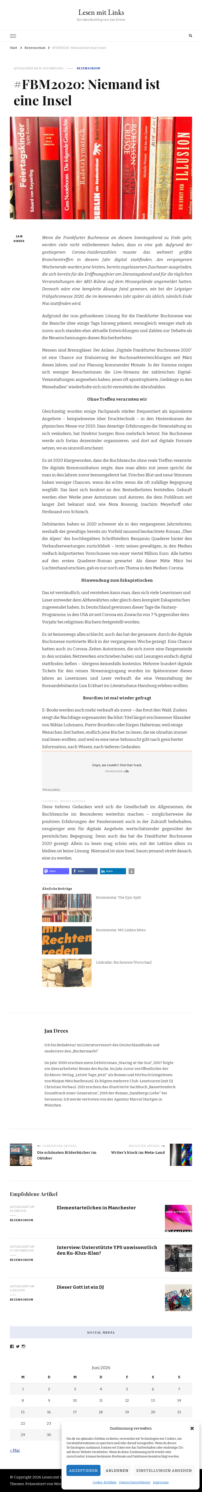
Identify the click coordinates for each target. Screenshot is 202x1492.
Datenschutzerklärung (134, 1482)
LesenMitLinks (50, 801)
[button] (192, 1428)
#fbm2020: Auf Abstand (72, 801)
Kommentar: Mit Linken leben (121, 930)
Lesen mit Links (101, 12)
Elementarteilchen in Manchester (96, 1208)
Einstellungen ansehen (164, 1470)
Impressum (161, 1482)
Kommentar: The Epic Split (118, 897)
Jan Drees (19, 239)
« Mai (15, 1450)
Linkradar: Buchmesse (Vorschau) (124, 962)
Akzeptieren (83, 1470)
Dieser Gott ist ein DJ (80, 1287)
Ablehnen (117, 1470)
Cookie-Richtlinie (105, 1482)
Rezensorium (88, 68)
